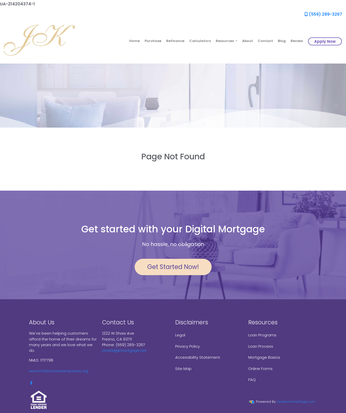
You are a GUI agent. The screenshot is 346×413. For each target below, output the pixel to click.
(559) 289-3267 (323, 14)
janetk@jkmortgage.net (124, 350)
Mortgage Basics (264, 357)
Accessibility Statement (197, 357)
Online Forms (260, 368)
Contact (265, 40)
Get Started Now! (173, 267)
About (247, 40)
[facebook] (31, 383)
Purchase (153, 40)
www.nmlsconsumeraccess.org (58, 371)
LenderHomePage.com (296, 401)
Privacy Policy (187, 346)
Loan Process (260, 346)
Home (134, 40)
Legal (180, 335)
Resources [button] (225, 40)
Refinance (175, 40)
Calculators (200, 40)
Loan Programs (262, 335)
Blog (282, 40)
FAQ (252, 379)
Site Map (183, 368)
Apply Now (325, 41)
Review (297, 40)
